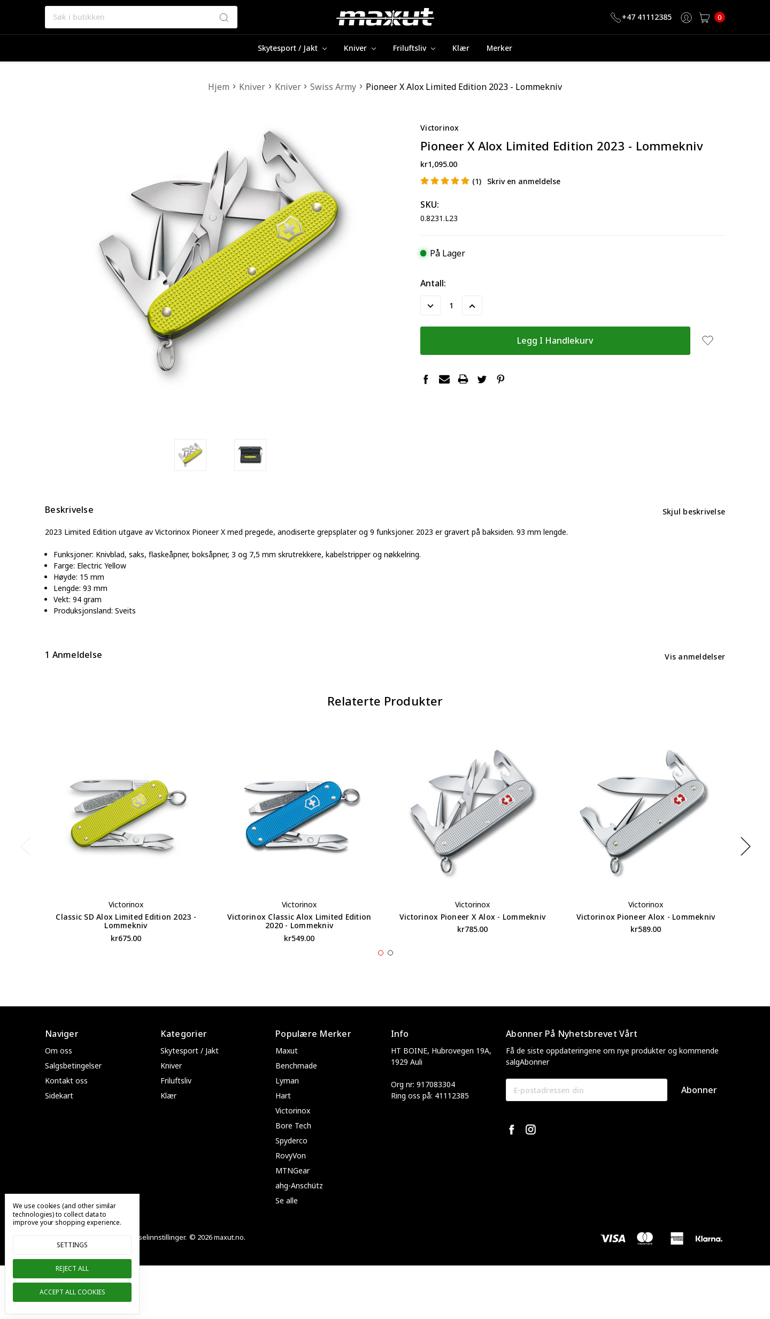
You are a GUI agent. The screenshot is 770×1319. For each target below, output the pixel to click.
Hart (283, 1116)
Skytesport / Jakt (292, 48)
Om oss (58, 1071)
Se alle (286, 1221)
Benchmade (296, 1086)
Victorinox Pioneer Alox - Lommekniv (645, 936)
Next (745, 866)
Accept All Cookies (72, 1292)
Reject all (72, 1268)
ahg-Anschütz (299, 1206)
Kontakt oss (66, 1101)
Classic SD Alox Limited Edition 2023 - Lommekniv (126, 941)
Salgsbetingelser (73, 1086)
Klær (460, 48)
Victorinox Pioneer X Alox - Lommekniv (472, 936)
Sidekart (59, 1116)
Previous (25, 866)
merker (499, 48)
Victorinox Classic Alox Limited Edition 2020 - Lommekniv (299, 941)
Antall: (433, 283)
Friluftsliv (414, 48)
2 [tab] (390, 973)
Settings (72, 1244)
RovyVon (290, 1176)
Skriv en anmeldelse (523, 181)
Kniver (360, 48)
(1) (476, 181)
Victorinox (292, 1131)
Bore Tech (293, 1146)
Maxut (286, 1071)
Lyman (287, 1101)
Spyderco (291, 1161)
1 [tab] (380, 973)
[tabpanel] (126, 860)
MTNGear (292, 1191)
